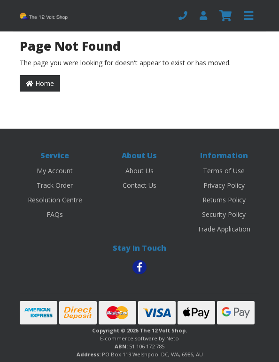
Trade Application (223, 228)
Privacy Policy (224, 185)
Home (40, 83)
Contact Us (139, 185)
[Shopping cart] (225, 16)
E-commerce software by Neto (139, 338)
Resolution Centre (55, 199)
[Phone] (183, 16)
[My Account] (203, 16)
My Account (55, 170)
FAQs (54, 214)
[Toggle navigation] (248, 16)
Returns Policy (224, 199)
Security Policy (224, 214)
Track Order (55, 185)
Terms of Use (224, 170)
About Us (139, 170)
